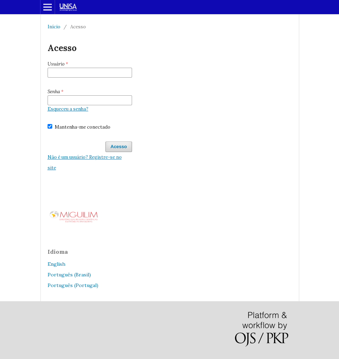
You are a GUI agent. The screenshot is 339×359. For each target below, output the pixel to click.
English (56, 264)
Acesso (118, 146)
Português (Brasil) (69, 274)
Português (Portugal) (73, 285)
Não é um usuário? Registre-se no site (85, 162)
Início (54, 27)
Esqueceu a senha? (68, 109)
